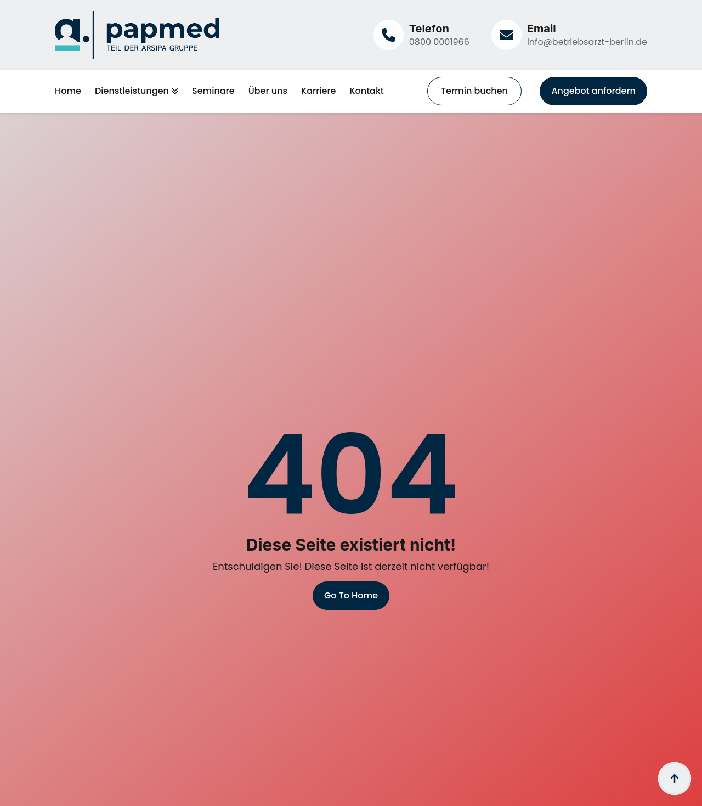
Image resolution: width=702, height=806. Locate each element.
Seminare (213, 91)
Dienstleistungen (132, 91)
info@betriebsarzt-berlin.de (587, 42)
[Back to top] (674, 778)
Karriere (318, 91)
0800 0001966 (439, 42)
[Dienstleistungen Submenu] (173, 91)
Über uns (267, 91)
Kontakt (366, 91)
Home (68, 91)
